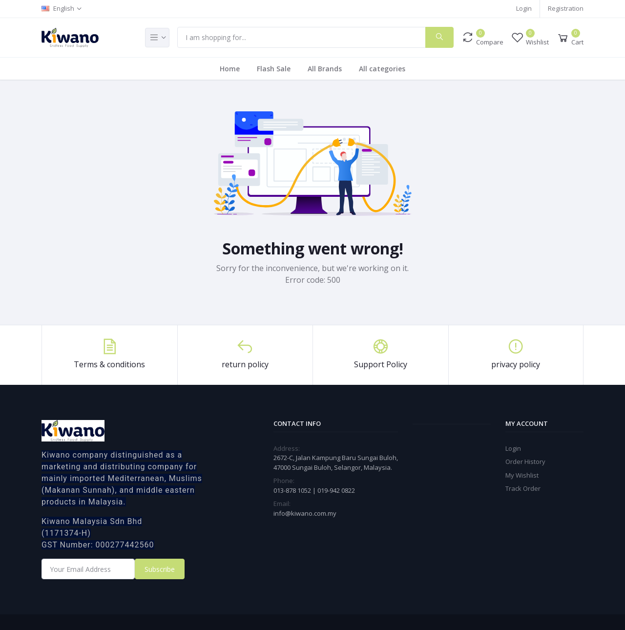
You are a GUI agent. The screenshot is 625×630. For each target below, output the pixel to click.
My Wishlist (522, 475)
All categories (382, 68)
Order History (525, 461)
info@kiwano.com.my (304, 513)
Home (230, 68)
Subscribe (160, 569)
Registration (565, 8)
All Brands (325, 68)
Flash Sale (274, 68)
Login (524, 8)
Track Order (523, 488)
